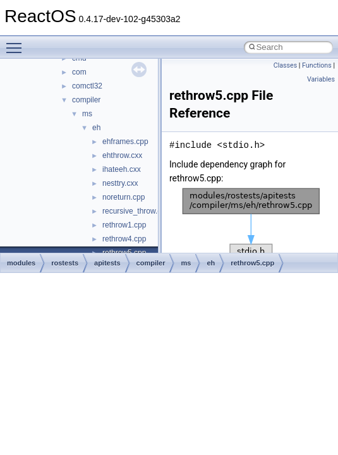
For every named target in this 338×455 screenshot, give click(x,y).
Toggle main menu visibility (17, 42)
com (79, 72)
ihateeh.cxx (121, 169)
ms (87, 113)
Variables (321, 79)
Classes (285, 65)
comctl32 (87, 86)
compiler (86, 99)
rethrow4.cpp (124, 238)
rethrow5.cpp (252, 263)
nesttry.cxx (120, 183)
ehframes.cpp (125, 141)
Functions (317, 65)
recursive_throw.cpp (136, 211)
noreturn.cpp (123, 197)
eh (96, 127)
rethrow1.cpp (124, 225)
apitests (107, 263)
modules (21, 263)
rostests (64, 263)
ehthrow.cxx (122, 155)
